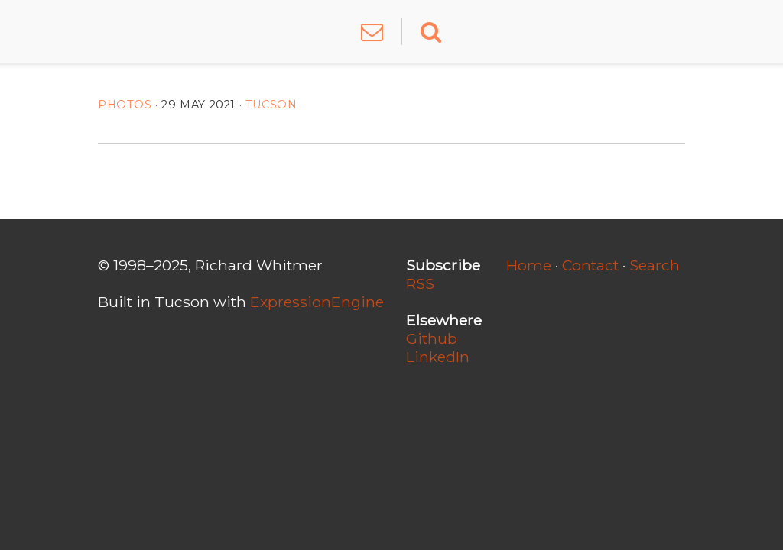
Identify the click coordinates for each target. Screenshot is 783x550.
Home (528, 265)
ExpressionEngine (317, 302)
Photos (125, 105)
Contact (590, 265)
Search (654, 265)
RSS (420, 283)
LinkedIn (437, 357)
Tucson (271, 105)
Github (431, 338)
